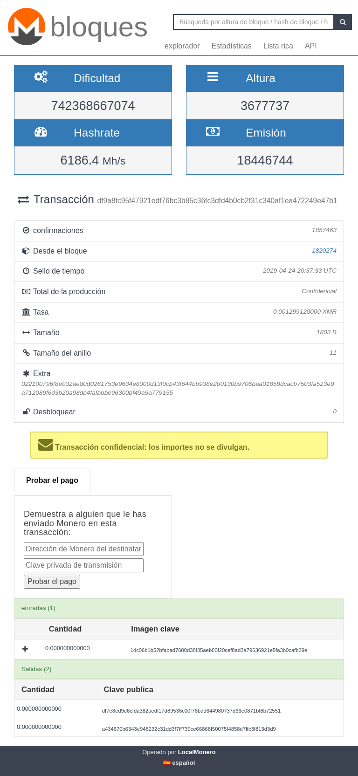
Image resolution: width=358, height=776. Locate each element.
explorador (182, 46)
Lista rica (278, 46)
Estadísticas (232, 46)
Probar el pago (52, 480)
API (311, 46)
